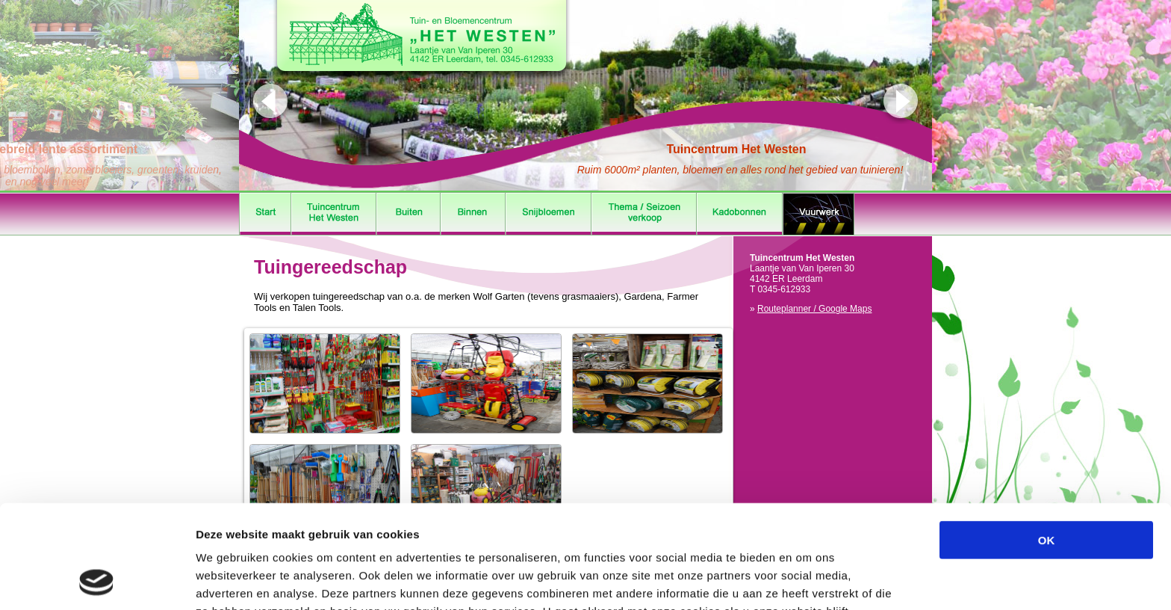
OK (1046, 443)
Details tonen (806, 580)
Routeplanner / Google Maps (814, 309)
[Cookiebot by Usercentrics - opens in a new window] (96, 581)
